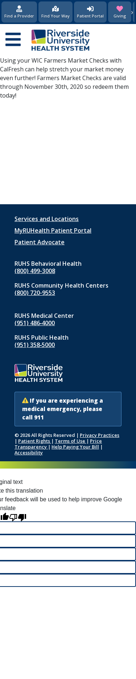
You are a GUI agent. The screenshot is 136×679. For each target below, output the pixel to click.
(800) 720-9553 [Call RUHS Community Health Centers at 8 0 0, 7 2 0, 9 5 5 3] (35, 293)
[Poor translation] (17, 517)
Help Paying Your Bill (75, 446)
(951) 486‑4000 (35, 323)
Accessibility (29, 452)
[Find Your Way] (55, 12)
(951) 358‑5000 (35, 345)
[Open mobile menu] (13, 40)
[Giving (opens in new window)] (119, 12)
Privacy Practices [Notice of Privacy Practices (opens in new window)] (99, 435)
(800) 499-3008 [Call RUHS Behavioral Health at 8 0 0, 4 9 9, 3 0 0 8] (35, 271)
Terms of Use (70, 441)
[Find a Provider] (19, 12)
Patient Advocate (40, 242)
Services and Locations (47, 219)
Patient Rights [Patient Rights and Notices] (34, 441)
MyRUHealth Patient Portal (53, 230)
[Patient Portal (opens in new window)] (90, 12)
